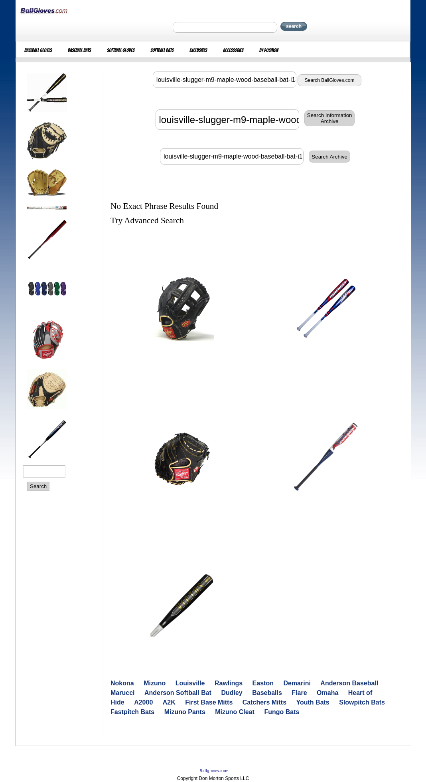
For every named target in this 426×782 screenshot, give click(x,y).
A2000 (143, 702)
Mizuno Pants (184, 712)
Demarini (296, 683)
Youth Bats (312, 702)
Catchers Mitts (264, 702)
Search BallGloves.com (330, 80)
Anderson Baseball (349, 683)
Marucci (122, 692)
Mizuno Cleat (234, 712)
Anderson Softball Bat (177, 692)
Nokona (122, 683)
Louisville (190, 683)
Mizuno (155, 683)
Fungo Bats (281, 712)
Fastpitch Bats (132, 712)
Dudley (231, 692)
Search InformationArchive (329, 118)
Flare (299, 692)
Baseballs (267, 692)
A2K (169, 702)
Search (38, 486)
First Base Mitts (209, 702)
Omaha (327, 692)
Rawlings (229, 683)
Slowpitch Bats (362, 702)
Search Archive (329, 157)
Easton (263, 683)
